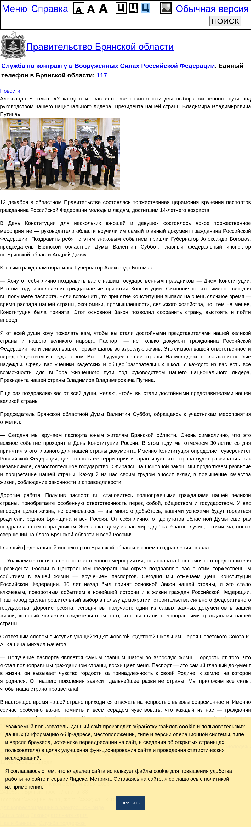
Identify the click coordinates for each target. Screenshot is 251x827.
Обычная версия (212, 8)
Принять (130, 803)
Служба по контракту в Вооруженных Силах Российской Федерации (108, 65)
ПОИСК (225, 21)
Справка (49, 8)
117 (102, 75)
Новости (10, 91)
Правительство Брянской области (100, 46)
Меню (14, 8)
